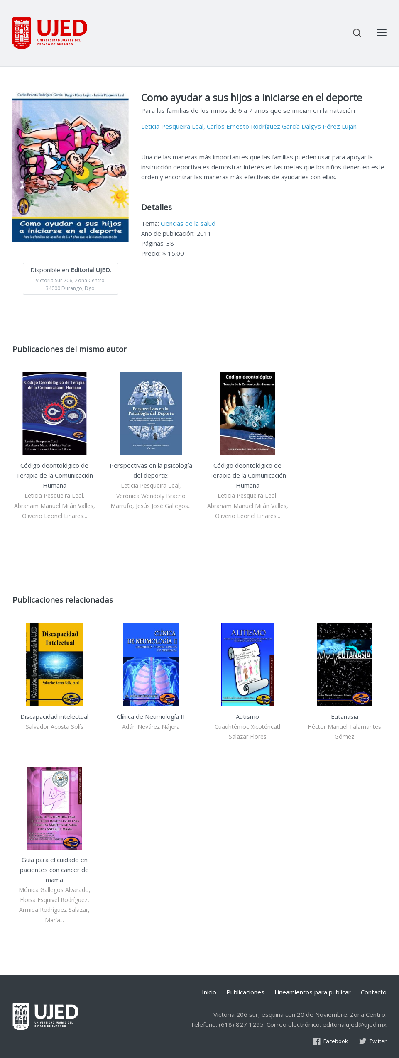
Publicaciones (245, 992)
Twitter (373, 1041)
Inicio (209, 992)
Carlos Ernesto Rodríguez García (253, 126)
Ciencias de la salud (188, 223)
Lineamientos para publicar (312, 992)
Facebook (330, 1041)
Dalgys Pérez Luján (329, 126)
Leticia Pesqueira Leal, (173, 126)
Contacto (374, 992)
